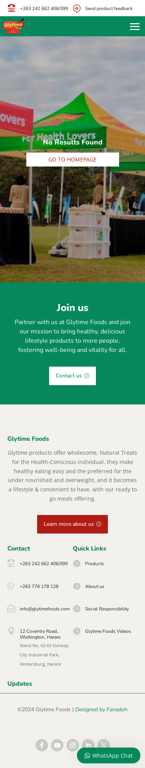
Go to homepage (72, 159)
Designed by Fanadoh (101, 709)
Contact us (69, 375)
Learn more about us (69, 524)
